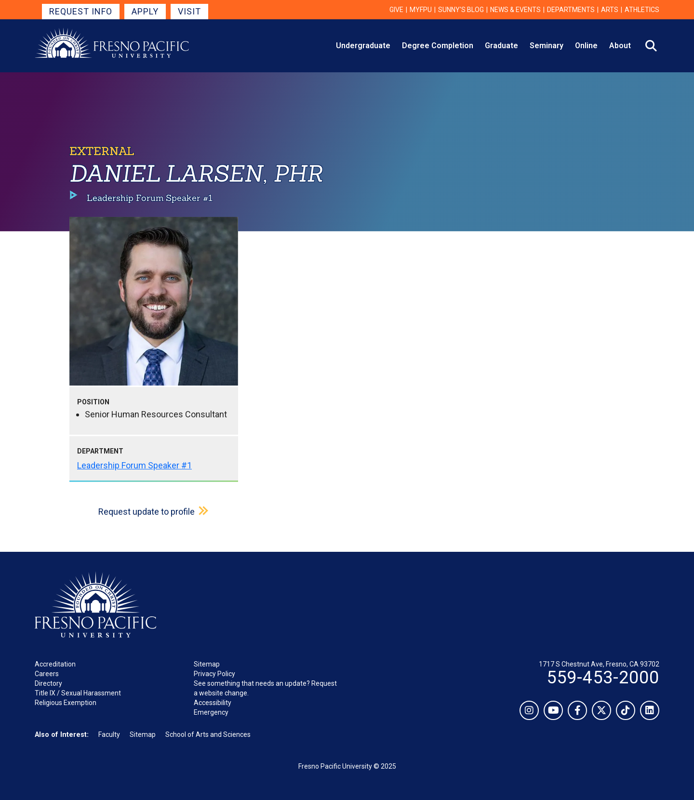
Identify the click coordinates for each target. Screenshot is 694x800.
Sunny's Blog (461, 9)
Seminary (546, 45)
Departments (571, 9)
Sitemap (207, 664)
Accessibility (212, 703)
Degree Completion (437, 45)
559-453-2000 (603, 677)
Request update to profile (146, 512)
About (620, 45)
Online (586, 45)
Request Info (80, 11)
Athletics (642, 9)
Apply (145, 11)
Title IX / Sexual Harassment (78, 693)
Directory (48, 683)
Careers (47, 674)
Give (396, 9)
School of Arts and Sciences (208, 734)
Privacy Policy (214, 674)
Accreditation (55, 664)
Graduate (501, 45)
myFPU (421, 9)
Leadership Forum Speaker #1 (134, 465)
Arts (609, 9)
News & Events (515, 9)
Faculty (109, 734)
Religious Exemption (65, 703)
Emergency (211, 712)
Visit (189, 11)
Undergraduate (363, 45)
